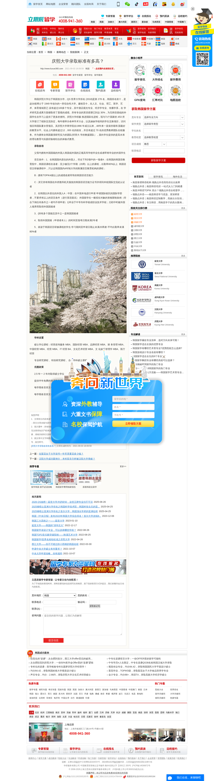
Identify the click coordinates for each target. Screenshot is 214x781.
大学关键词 (175, 694)
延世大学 (138, 214)
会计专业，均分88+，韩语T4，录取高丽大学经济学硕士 (138, 674)
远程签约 (182, 16)
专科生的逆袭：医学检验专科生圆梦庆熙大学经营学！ (58, 666)
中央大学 (138, 246)
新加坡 (107, 39)
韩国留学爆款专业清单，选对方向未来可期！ (156, 340)
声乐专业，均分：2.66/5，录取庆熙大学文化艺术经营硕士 (60, 674)
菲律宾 (49, 698)
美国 (35, 39)
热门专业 (98, 28)
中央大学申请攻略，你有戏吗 (47, 553)
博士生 (61, 32)
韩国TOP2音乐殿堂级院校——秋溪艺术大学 (55, 534)
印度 (87, 698)
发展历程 (171, 758)
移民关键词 (160, 698)
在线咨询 (40, 90)
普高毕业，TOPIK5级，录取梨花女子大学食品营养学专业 (138, 670)
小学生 (45, 28)
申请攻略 (108, 32)
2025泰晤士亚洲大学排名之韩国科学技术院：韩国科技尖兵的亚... (66, 506)
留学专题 (33, 689)
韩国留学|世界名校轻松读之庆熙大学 (51, 539)
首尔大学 (138, 218)
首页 (40, 52)
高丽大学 (138, 222)
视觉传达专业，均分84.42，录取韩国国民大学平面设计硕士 (140, 666)
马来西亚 (114, 689)
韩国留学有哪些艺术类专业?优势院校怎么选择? (157, 348)
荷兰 (78, 44)
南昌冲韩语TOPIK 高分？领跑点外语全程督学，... (158, 190)
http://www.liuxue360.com (51, 68)
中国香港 (137, 39)
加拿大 (65, 39)
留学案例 (98, 75)
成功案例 (52, 758)
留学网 (117, 762)
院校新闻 (179, 32)
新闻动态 (61, 52)
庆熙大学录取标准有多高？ (44, 446)
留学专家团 (78, 75)
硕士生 (53, 32)
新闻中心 (32, 758)
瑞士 (64, 44)
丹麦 (149, 44)
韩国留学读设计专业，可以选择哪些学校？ (54, 530)
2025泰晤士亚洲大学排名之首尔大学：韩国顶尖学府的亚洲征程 (65, 511)
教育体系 (108, 28)
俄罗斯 (114, 694)
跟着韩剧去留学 (90, 479)
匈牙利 (57, 698)
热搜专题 (34, 683)
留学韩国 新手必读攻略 (41, 479)
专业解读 (72, 758)
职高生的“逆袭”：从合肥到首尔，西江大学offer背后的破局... (61, 658)
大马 (120, 39)
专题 (117, 32)
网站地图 (50, 4)
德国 (92, 44)
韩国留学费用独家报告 (66, 479)
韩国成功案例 (42, 652)
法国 (120, 44)
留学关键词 (160, 694)
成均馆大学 (139, 226)
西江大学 (138, 238)
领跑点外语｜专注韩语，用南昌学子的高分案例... (158, 202)
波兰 (121, 694)
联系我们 (181, 758)
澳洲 (78, 39)
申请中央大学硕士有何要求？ (47, 548)
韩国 (35, 44)
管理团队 (161, 758)
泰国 (163, 39)
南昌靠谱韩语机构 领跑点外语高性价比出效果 (156, 182)
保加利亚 (33, 698)
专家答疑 (110, 16)
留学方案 (98, 32)
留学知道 (142, 32)
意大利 (107, 44)
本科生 (45, 32)
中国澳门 (151, 39)
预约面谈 (164, 16)
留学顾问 (152, 28)
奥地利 (140, 694)
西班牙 (69, 694)
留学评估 (128, 16)
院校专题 (62, 689)
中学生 (53, 28)
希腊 (108, 694)
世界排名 (174, 689)
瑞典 (163, 44)
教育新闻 (138, 176)
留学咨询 (142, 28)
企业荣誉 (63, 4)
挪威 (177, 44)
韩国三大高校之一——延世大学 (48, 520)
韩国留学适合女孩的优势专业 (148, 344)
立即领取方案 (133, 423)
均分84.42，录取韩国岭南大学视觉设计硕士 (53, 670)
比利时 (42, 698)
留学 (78, 762)
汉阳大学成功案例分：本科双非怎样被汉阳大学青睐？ (67, 458)
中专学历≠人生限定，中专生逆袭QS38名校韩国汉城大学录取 (140, 662)
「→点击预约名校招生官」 (103, 68)
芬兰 (135, 44)
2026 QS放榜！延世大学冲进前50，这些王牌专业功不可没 (62, 502)
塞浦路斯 (80, 698)
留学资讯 (158, 176)
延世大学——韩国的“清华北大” (48, 525)
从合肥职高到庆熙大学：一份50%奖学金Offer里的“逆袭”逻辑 (61, 662)
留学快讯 (179, 28)
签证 (117, 28)
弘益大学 (138, 242)
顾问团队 (76, 4)
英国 (49, 39)
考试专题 (52, 689)
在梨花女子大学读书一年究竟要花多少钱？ (61, 453)
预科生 (61, 28)
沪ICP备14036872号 (141, 765)
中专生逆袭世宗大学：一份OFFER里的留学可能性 (135, 658)
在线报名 (146, 16)
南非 (102, 694)
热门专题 (160, 683)
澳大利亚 (89, 689)
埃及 (134, 694)
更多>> (123, 466)
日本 (177, 39)
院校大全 (88, 28)
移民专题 (43, 689)
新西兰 (93, 39)
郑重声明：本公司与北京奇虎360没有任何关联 (107, 773)
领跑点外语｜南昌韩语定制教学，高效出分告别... (158, 198)
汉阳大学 (138, 230)
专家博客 (152, 32)
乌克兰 (127, 694)
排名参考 (88, 32)
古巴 (73, 698)
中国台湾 (65, 698)
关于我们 (101, 4)
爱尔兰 (50, 44)
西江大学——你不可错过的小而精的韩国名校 (55, 544)
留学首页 (38, 4)
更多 (183, 208)
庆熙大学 (138, 234)
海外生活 (177, 176)
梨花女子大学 (140, 250)
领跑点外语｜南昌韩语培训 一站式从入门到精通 (157, 186)
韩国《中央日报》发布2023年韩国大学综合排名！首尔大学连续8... (66, 516)
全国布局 (88, 4)
